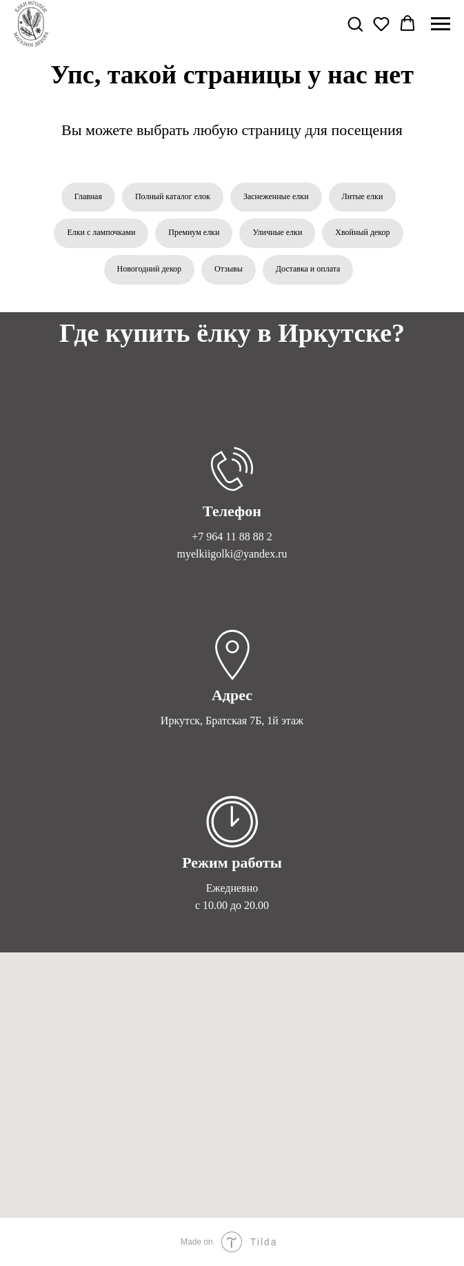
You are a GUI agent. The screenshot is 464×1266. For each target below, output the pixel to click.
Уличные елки (277, 232)
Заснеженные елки (276, 196)
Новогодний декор (149, 269)
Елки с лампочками (101, 232)
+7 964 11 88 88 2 (232, 536)
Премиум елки (193, 232)
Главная (88, 196)
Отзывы (228, 269)
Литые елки (362, 196)
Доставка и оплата (308, 269)
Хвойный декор (362, 232)
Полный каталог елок (172, 196)
